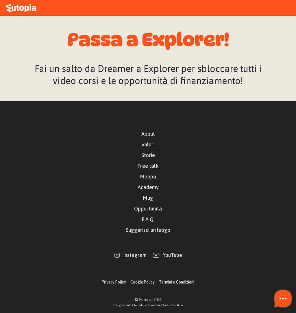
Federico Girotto (147, 305)
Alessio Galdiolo (173, 305)
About (148, 134)
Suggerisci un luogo (148, 230)
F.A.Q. (148, 219)
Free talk (148, 166)
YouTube (172, 255)
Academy (148, 187)
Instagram (135, 255)
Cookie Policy (142, 282)
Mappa (148, 177)
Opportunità (148, 209)
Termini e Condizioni (176, 282)
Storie (148, 155)
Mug (148, 198)
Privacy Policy (114, 282)
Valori (148, 144)
